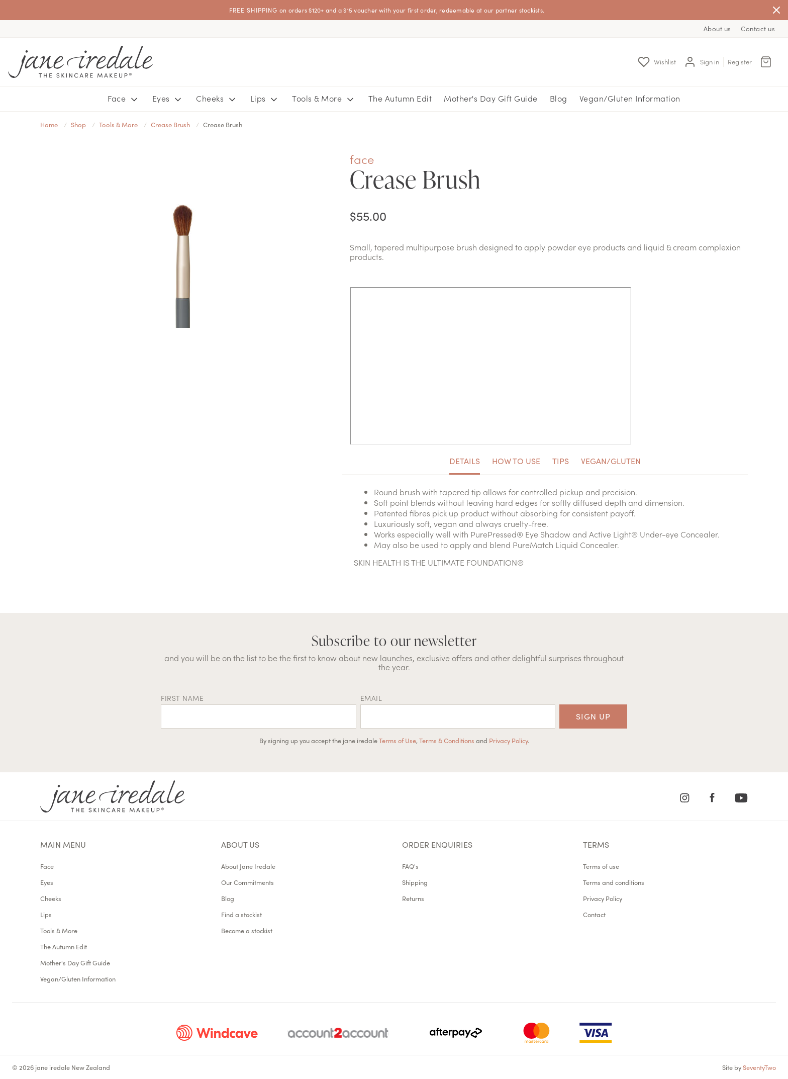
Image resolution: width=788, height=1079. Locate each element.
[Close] (776, 10)
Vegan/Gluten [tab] (611, 460)
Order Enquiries (437, 844)
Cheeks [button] (217, 99)
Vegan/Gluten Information (629, 98)
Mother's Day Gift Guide (491, 98)
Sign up (593, 716)
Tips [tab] (560, 460)
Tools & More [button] (324, 99)
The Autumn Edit (400, 98)
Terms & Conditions (446, 740)
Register (740, 61)
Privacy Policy (508, 740)
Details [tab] (464, 460)
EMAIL (371, 698)
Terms (596, 844)
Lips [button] (265, 99)
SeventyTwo (759, 1066)
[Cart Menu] (766, 62)
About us (717, 28)
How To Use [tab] (516, 460)
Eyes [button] (168, 99)
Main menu (63, 844)
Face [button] (124, 99)
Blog (558, 98)
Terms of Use (397, 740)
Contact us (758, 28)
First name (182, 698)
